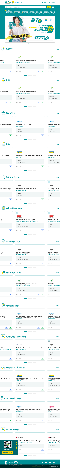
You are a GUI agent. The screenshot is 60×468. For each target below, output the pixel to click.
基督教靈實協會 (19, 126)
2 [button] (30, 75)
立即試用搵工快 (7, 452)
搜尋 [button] (49, 7)
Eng (22, 2)
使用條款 (39, 466)
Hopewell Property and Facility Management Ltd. (27, 221)
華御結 (49, 411)
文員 (37, 12)
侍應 (32, 12)
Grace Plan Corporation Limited (23, 62)
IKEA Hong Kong (19, 157)
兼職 (42, 71)
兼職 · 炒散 (9, 12)
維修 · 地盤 (25, 12)
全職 (10, 71)
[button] (7, 7)
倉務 (41, 12)
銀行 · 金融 (17, 12)
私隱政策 (34, 466)
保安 (55, 12)
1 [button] (25, 75)
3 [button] (34, 75)
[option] (30, 62)
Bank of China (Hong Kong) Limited (24, 442)
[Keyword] (27, 7)
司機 (51, 12)
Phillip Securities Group (21, 349)
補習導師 (46, 12)
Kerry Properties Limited (21, 190)
